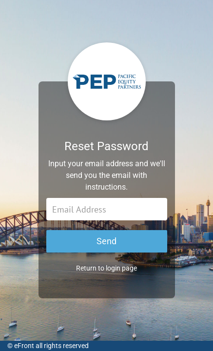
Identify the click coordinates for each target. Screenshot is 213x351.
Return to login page (106, 268)
